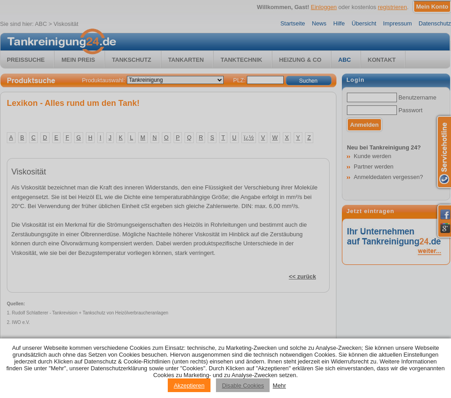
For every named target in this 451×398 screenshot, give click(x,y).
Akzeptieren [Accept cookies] (189, 385)
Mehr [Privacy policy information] (279, 385)
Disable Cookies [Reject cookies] (243, 385)
